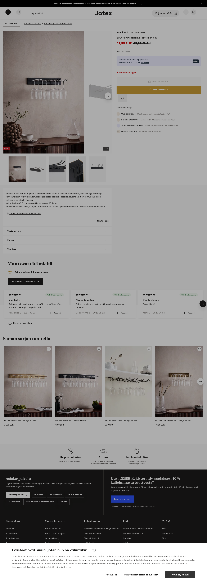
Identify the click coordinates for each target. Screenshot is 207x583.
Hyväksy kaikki (180, 574)
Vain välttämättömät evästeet (141, 574)
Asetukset (111, 574)
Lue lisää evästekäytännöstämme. (53, 567)
